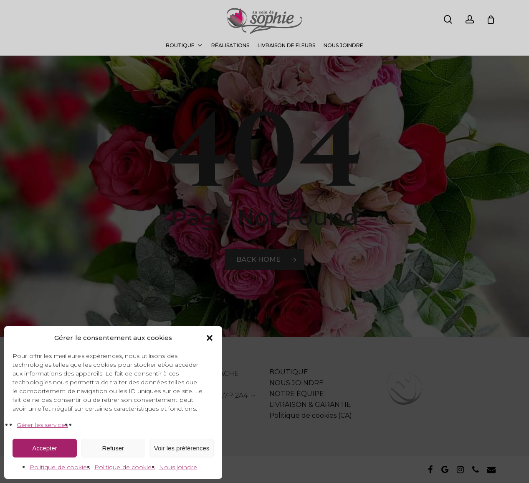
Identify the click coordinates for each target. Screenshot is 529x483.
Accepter (44, 448)
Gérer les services (42, 425)
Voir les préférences (182, 448)
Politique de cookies (60, 467)
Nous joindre (178, 467)
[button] (209, 338)
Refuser (113, 448)
